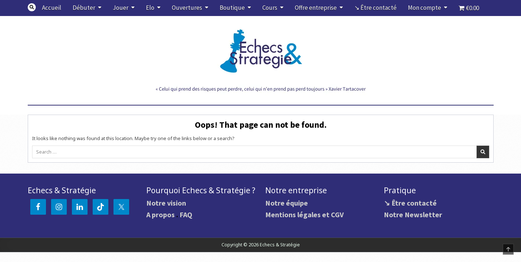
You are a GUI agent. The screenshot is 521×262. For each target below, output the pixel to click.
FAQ (186, 214)
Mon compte (424, 8)
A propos (160, 214)
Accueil (51, 8)
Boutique (232, 8)
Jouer (120, 8)
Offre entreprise (316, 8)
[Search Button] (32, 7)
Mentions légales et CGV (304, 214)
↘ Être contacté (375, 8)
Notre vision (166, 202)
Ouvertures (187, 8)
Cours (269, 8)
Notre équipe (286, 202)
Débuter (84, 8)
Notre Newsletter (413, 214)
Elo (150, 8)
